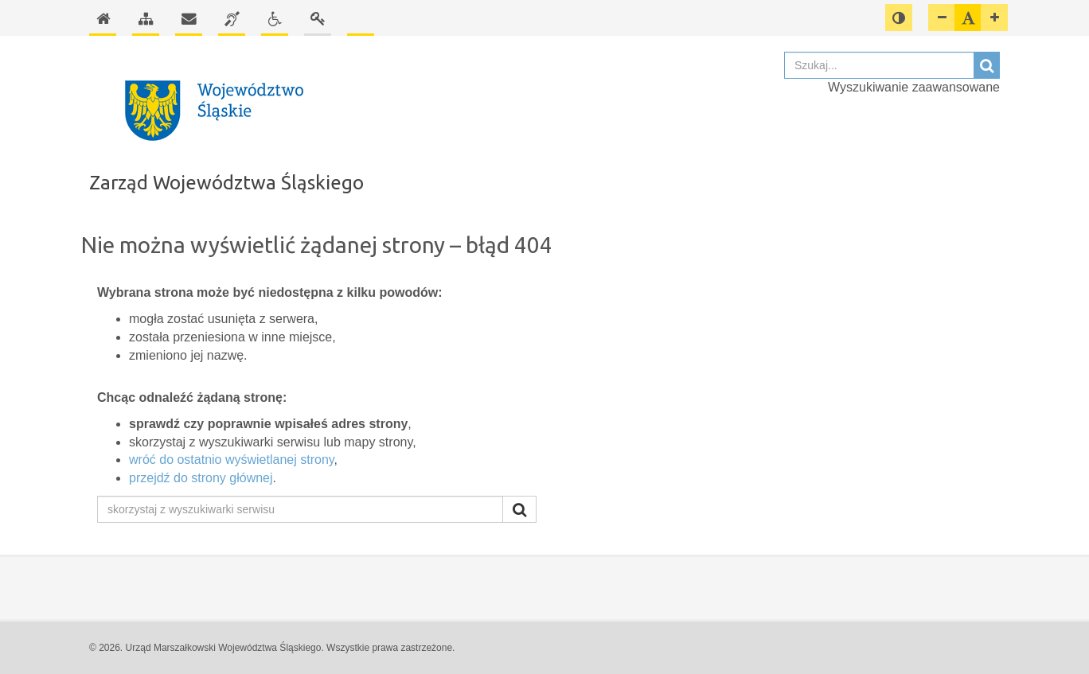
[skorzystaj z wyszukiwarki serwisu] (300, 509)
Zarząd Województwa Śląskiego (226, 182)
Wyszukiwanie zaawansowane (914, 87)
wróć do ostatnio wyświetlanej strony (231, 459)
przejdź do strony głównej (201, 478)
